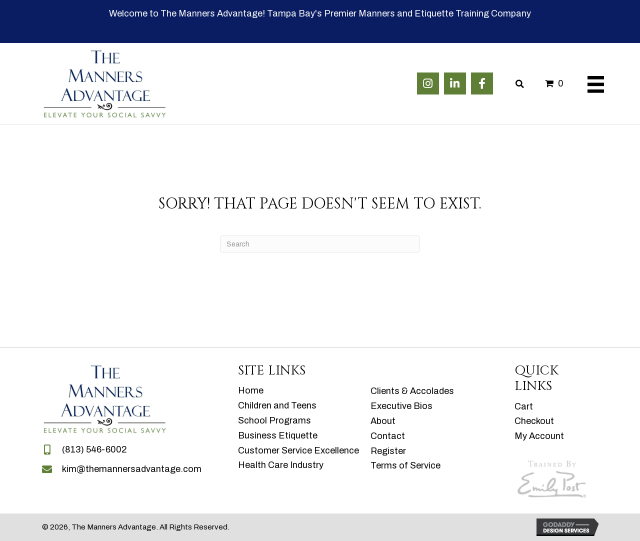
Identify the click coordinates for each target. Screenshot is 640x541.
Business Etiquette (278, 435)
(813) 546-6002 (94, 449)
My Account (539, 436)
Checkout (534, 421)
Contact (387, 436)
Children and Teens (277, 405)
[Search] (320, 244)
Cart (523, 407)
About (383, 421)
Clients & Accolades (412, 391)
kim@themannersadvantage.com (132, 469)
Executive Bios (401, 406)
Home (251, 391)
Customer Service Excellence (298, 451)
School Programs (274, 421)
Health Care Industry (281, 465)
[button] (428, 83)
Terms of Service (405, 465)
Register (388, 451)
